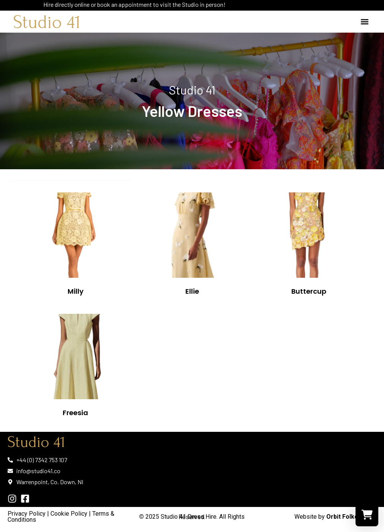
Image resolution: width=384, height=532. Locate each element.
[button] (364, 22)
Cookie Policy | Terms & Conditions (61, 516)
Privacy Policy (27, 513)
